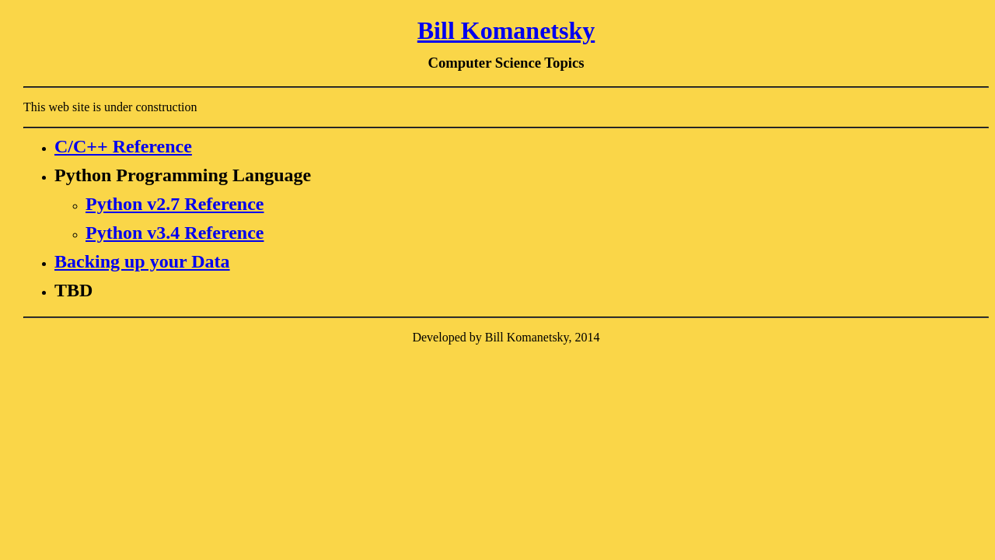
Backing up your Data (142, 261)
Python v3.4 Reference (175, 232)
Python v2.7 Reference (175, 204)
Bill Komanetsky (506, 30)
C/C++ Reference (123, 146)
